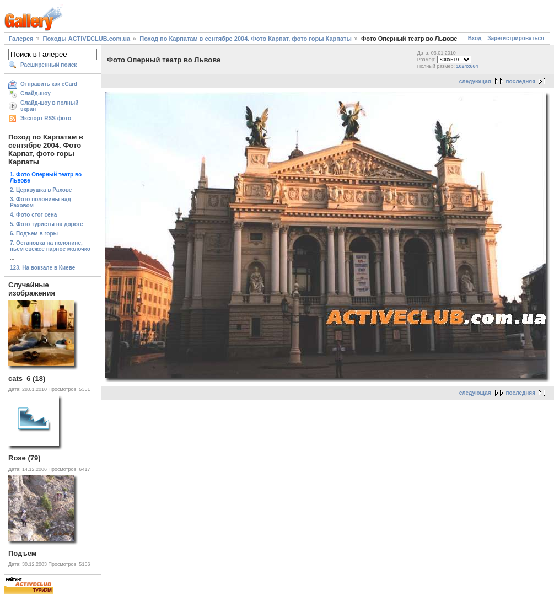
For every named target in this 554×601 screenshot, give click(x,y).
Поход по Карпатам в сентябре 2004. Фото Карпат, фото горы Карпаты (245, 38)
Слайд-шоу (35, 93)
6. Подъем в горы (34, 233)
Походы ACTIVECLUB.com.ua (87, 38)
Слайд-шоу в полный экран (49, 106)
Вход (475, 38)
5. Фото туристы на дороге (46, 224)
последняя (520, 81)
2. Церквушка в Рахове (41, 190)
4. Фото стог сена (33, 215)
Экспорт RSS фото (45, 118)
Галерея (21, 38)
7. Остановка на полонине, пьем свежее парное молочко (50, 246)
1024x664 (467, 66)
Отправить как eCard (48, 84)
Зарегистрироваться (515, 38)
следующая (475, 81)
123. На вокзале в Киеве (42, 268)
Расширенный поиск (48, 65)
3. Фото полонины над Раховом (40, 202)
